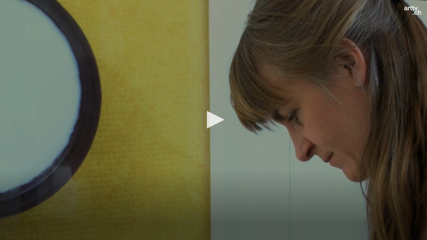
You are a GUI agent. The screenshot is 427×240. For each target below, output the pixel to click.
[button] (213, 120)
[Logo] (412, 10)
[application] (213, 120)
